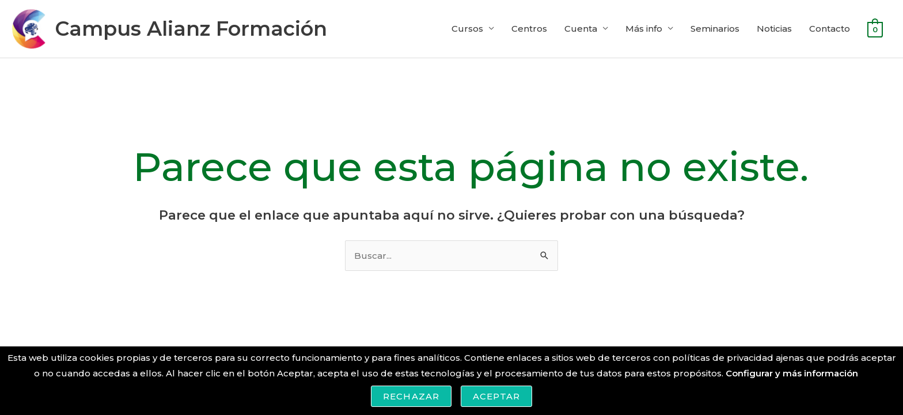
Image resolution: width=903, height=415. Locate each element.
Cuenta (580, 28)
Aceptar (496, 396)
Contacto (829, 28)
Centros (529, 28)
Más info (643, 28)
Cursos (467, 28)
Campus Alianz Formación (191, 28)
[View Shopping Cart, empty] (875, 28)
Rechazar (411, 396)
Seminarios (714, 28)
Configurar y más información (792, 373)
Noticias (774, 28)
